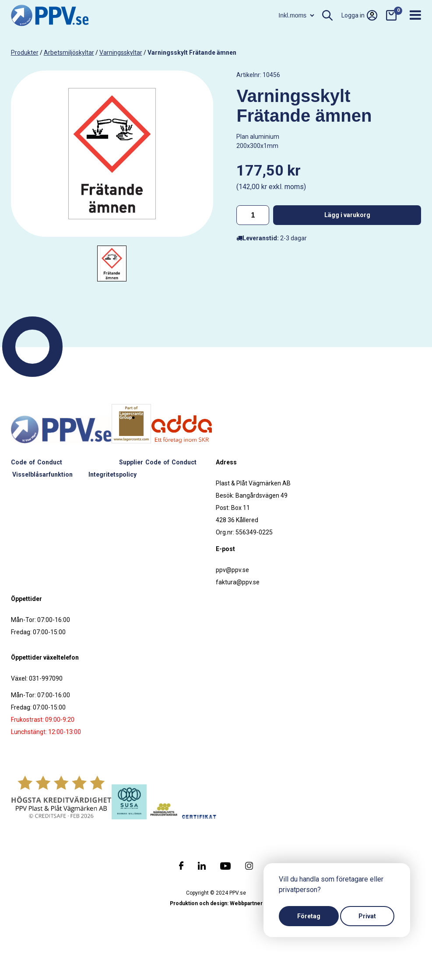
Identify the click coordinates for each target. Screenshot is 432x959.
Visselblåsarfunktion (42, 474)
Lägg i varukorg (347, 214)
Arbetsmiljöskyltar (69, 52)
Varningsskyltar (120, 52)
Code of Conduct (36, 462)
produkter (25, 52)
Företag (308, 916)
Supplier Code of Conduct (158, 462)
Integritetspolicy (112, 474)
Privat (367, 916)
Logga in (359, 15)
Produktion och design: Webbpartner (216, 903)
